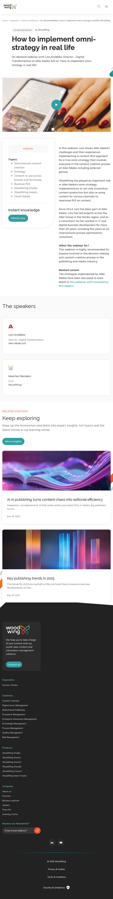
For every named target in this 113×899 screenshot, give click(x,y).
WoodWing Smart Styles (14, 775)
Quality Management (12, 732)
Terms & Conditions (56, 877)
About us (6, 791)
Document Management (13, 714)
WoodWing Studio (11, 753)
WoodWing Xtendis (11, 766)
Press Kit (6, 809)
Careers (6, 805)
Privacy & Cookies (56, 869)
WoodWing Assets (11, 757)
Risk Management (10, 737)
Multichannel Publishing (13, 710)
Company (7, 786)
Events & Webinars (29, 20)
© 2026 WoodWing (56, 861)
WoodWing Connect (12, 771)
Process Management (12, 728)
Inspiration (14, 20)
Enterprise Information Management (19, 719)
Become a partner (10, 800)
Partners (6, 796)
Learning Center (10, 814)
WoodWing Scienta (11, 762)
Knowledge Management (14, 723)
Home (5, 20)
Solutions (7, 695)
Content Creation (10, 700)
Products (7, 747)
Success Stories (10, 685)
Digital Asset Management (15, 705)
